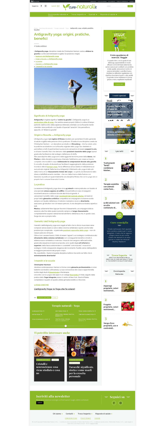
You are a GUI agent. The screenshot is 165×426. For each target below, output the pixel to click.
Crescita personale (122, 1)
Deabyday (93, 1)
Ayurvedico (74, 274)
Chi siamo (57, 413)
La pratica (38, 61)
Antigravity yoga (52, 56)
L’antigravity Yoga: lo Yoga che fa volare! (54, 288)
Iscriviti (55, 6)
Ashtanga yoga (60, 310)
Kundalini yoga (37, 310)
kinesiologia (54, 272)
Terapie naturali (44, 297)
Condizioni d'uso (71, 417)
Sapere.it (132, 1)
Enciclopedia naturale (57, 15)
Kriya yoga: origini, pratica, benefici (65, 314)
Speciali (92, 15)
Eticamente (111, 1)
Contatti (69, 413)
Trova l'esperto (77, 15)
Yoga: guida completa (86, 310)
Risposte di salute (107, 15)
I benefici (38, 64)
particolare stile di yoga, (44, 122)
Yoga (55, 297)
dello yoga (75, 230)
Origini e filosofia (41, 59)
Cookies (97, 417)
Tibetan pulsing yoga (86, 314)
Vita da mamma (102, 1)
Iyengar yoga (52, 166)
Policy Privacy (86, 417)
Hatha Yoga (36, 314)
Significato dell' (40, 56)
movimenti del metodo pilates (71, 196)
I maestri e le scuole (44, 66)
